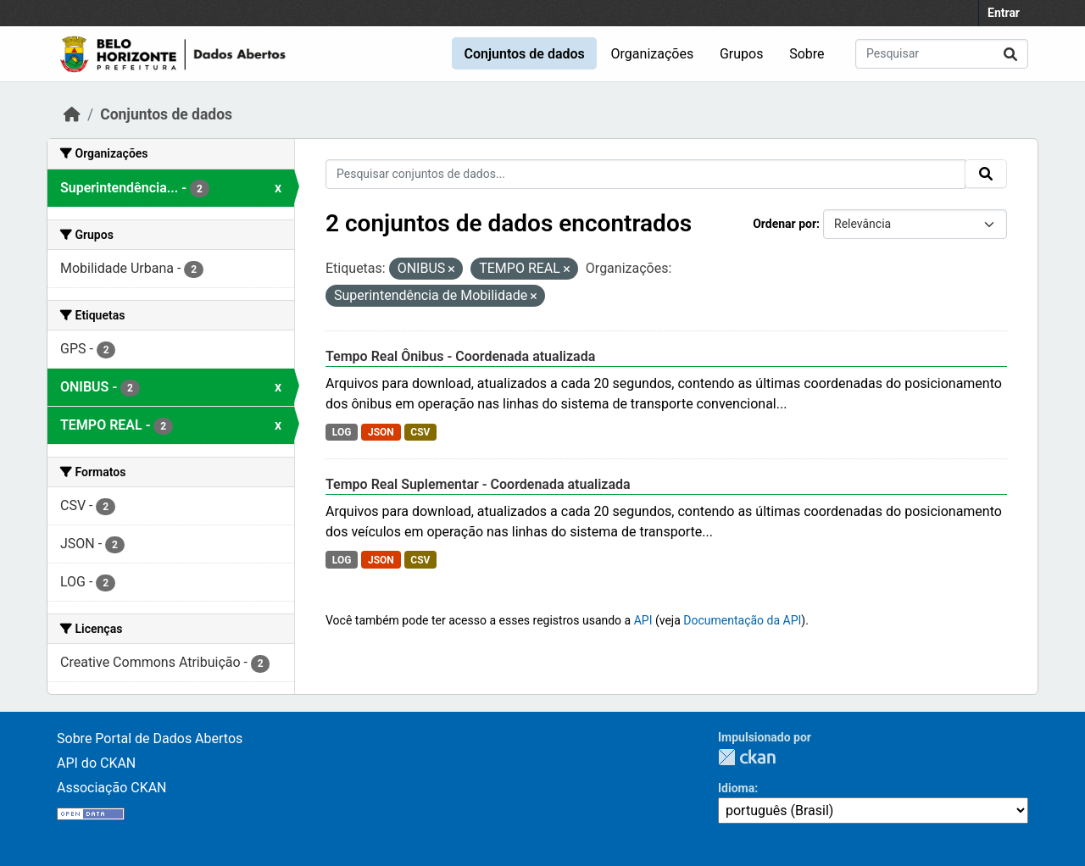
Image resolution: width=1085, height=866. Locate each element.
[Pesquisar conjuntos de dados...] (941, 54)
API (643, 620)
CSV (420, 432)
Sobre (806, 54)
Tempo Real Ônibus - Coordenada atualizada (460, 356)
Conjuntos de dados (524, 54)
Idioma (736, 788)
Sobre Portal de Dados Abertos (149, 738)
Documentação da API (742, 620)
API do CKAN (96, 763)
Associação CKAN (112, 788)
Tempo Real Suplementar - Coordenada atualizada (478, 484)
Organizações (652, 54)
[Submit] (1010, 54)
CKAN (747, 757)
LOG (342, 432)
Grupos (742, 54)
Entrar (1004, 12)
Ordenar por (784, 223)
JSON (381, 432)
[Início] (72, 114)
